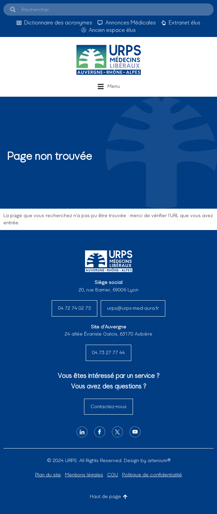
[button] (108, 86)
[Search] (13, 9)
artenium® (159, 460)
